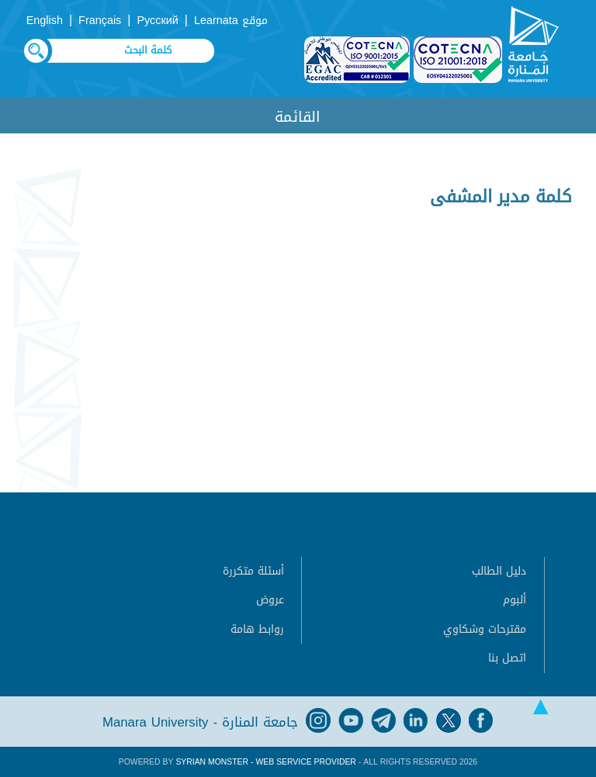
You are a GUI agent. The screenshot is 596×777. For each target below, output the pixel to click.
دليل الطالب (499, 571)
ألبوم (514, 599)
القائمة (298, 116)
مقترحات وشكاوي (484, 629)
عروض (270, 599)
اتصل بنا (507, 658)
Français (99, 20)
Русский (157, 20)
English (44, 20)
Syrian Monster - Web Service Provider (265, 762)
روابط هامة (257, 629)
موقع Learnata (231, 20)
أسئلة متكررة (253, 571)
